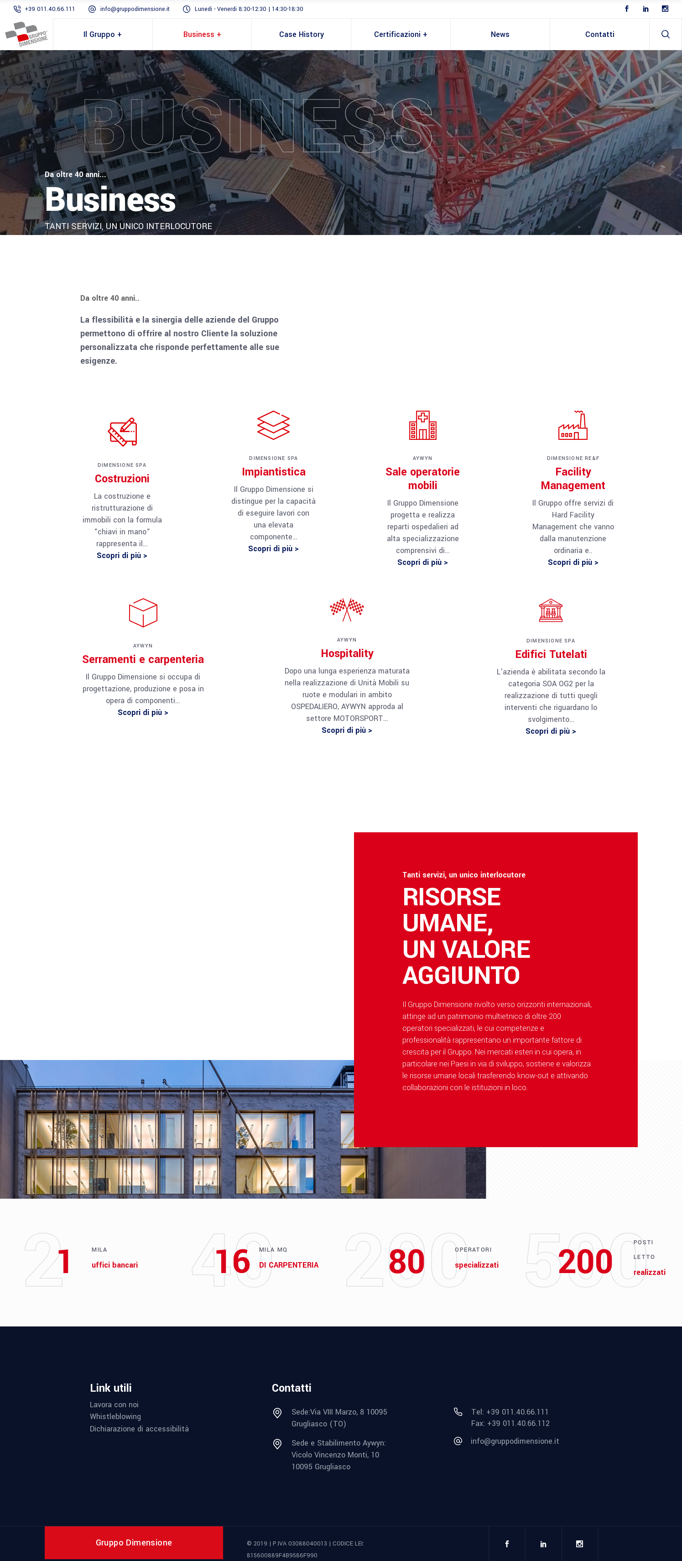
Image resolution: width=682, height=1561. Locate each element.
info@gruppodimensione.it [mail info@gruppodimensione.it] (135, 9)
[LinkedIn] (646, 9)
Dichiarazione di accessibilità (139, 1429)
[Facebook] (627, 9)
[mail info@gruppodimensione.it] (523, 1441)
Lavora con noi (114, 1404)
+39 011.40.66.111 (50, 9)
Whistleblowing (115, 1416)
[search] (666, 34)
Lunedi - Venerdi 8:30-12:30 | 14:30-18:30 (249, 9)
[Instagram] (665, 9)
